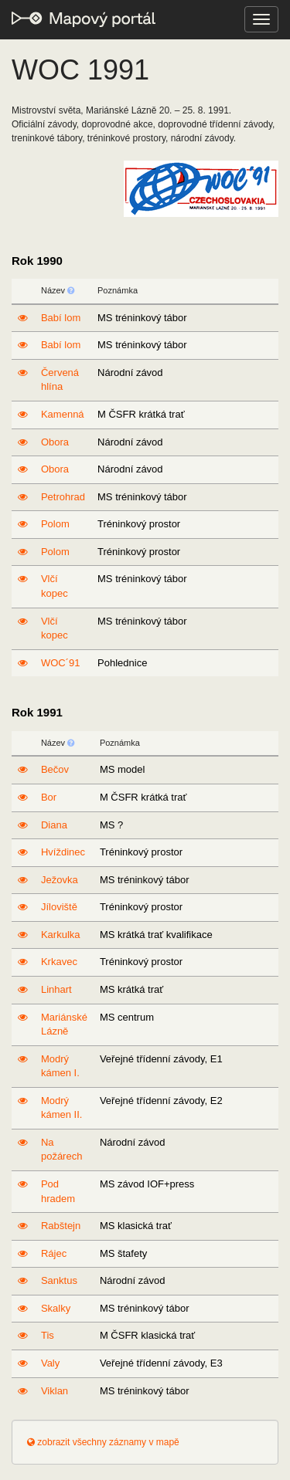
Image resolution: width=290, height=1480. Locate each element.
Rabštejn (60, 1225)
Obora (55, 442)
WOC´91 (60, 663)
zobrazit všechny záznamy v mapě (103, 1442)
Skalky (55, 1308)
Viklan (54, 1391)
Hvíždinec (63, 852)
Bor (48, 797)
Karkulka (60, 934)
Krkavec (59, 961)
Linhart (56, 989)
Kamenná (62, 414)
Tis (47, 1335)
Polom (55, 524)
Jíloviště (59, 907)
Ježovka (59, 880)
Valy (50, 1363)
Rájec (54, 1253)
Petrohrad (63, 497)
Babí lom (60, 317)
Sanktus (59, 1280)
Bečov (55, 769)
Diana (54, 825)
